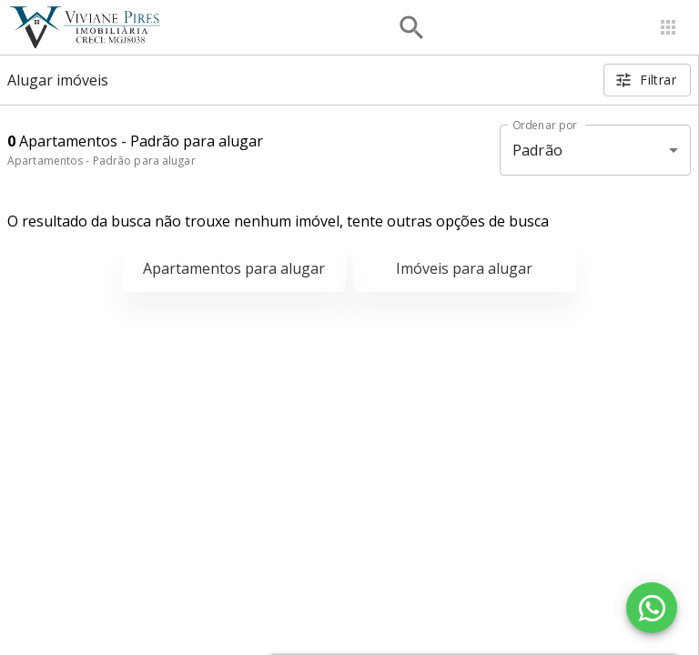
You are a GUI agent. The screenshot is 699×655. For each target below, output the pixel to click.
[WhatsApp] (651, 607)
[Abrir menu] (668, 27)
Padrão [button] (537, 150)
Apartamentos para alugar (234, 268)
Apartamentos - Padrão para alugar (101, 160)
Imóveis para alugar (464, 268)
